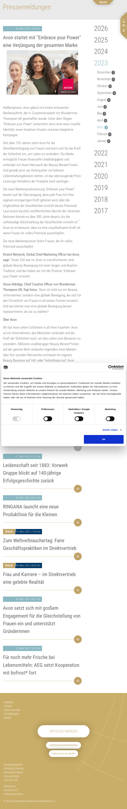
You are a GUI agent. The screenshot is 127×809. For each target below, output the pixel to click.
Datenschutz (11, 790)
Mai (101, 113)
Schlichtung (11, 780)
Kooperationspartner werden (63, 745)
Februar (104, 134)
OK (104, 439)
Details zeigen (110, 429)
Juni (102, 107)
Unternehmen (11, 714)
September (106, 93)
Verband (8, 702)
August (104, 100)
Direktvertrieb (12, 710)
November (106, 79)
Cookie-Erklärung (13, 794)
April (102, 120)
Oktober (104, 86)
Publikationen (11, 776)
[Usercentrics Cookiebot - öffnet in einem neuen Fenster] (110, 367)
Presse (7, 717)
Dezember (106, 72)
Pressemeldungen (14, 768)
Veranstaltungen (13, 772)
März (102, 127)
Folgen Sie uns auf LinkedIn (63, 753)
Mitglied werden (63, 731)
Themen (8, 706)
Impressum (9, 786)
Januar (103, 141)
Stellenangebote (13, 764)
